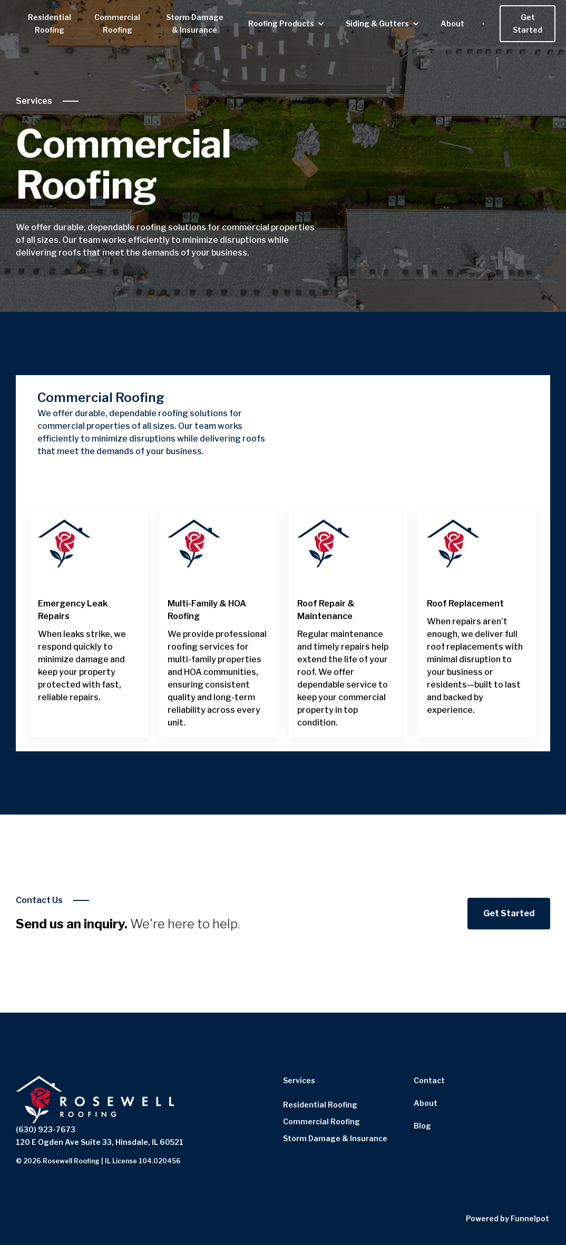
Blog (422, 1125)
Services (34, 101)
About (452, 23)
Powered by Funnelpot (507, 1218)
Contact (429, 1080)
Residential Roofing (49, 23)
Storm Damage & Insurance (194, 23)
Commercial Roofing (117, 23)
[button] (286, 24)
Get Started (527, 23)
